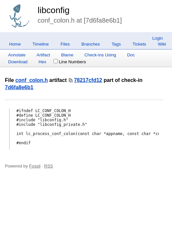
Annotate (16, 54)
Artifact (43, 54)
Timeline (41, 44)
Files (65, 44)
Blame (67, 54)
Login (157, 38)
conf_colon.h (31, 80)
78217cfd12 (88, 80)
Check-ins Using (100, 54)
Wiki (162, 44)
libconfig (54, 10)
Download (17, 61)
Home (15, 44)
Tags (116, 44)
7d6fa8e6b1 (19, 87)
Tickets (139, 44)
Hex (42, 61)
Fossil (34, 166)
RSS (48, 166)
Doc (131, 54)
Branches (91, 44)
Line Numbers (70, 61)
